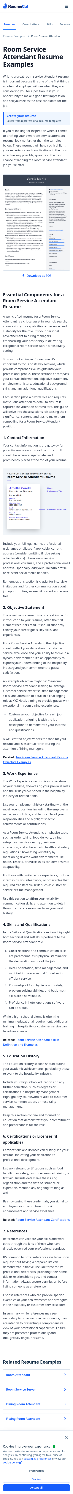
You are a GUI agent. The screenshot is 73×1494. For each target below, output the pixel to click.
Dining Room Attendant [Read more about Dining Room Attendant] (36, 1404)
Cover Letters (31, 24)
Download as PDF (36, 276)
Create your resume (21, 116)
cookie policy (12, 1462)
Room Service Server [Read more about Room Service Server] (36, 1389)
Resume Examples (14, 36)
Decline (36, 1479)
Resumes (9, 24)
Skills (50, 24)
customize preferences (38, 1458)
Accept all (36, 1487)
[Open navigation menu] (66, 6)
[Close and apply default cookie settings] (66, 1437)
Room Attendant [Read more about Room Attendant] (36, 1375)
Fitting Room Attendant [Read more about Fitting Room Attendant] (36, 1419)
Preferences (36, 1470)
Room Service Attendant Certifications (43, 1220)
